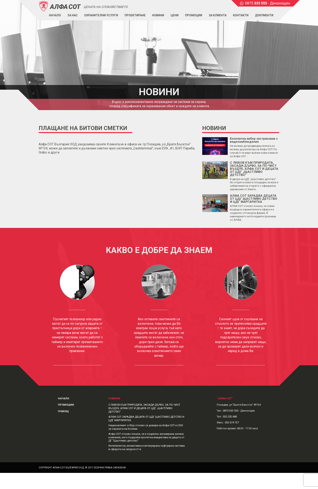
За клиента (217, 15)
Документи (264, 15)
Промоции (193, 15)
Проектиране (135, 15)
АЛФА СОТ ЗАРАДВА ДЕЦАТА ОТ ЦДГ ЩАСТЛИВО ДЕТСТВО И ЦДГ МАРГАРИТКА (253, 199)
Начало (55, 15)
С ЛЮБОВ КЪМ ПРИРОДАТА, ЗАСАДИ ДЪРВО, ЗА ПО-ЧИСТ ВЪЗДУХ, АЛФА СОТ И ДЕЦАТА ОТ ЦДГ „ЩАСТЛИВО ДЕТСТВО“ (254, 169)
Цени (175, 15)
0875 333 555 (230, 410)
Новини (158, 15)
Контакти (240, 15)
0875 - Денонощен (267, 3)
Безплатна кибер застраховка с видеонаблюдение (254, 140)
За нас (72, 15)
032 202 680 (230, 416)
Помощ (63, 411)
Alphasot (60, 6)
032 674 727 (232, 422)
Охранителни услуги (101, 15)
